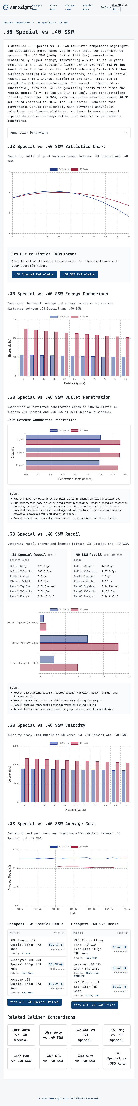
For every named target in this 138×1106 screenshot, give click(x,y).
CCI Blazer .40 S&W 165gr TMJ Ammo (86, 987)
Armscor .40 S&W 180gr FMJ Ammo (87, 966)
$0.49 (55, 984)
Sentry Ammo (92, 995)
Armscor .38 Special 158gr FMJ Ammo (25, 984)
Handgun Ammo (37, 7)
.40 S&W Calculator (79, 274)
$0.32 (119, 987)
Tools (106, 7)
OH (117, 10)
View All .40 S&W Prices (94, 1005)
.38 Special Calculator (34, 274)
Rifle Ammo (53, 7)
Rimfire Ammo (88, 7)
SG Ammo (26, 953)
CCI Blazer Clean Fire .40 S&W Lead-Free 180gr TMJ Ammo (88, 947)
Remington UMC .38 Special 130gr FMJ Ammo (25, 964)
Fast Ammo (27, 973)
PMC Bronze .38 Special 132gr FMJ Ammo (25, 945)
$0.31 (119, 947)
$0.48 (55, 964)
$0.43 (55, 945)
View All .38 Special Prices (34, 1002)
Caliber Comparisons (16, 22)
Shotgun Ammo (70, 7)
